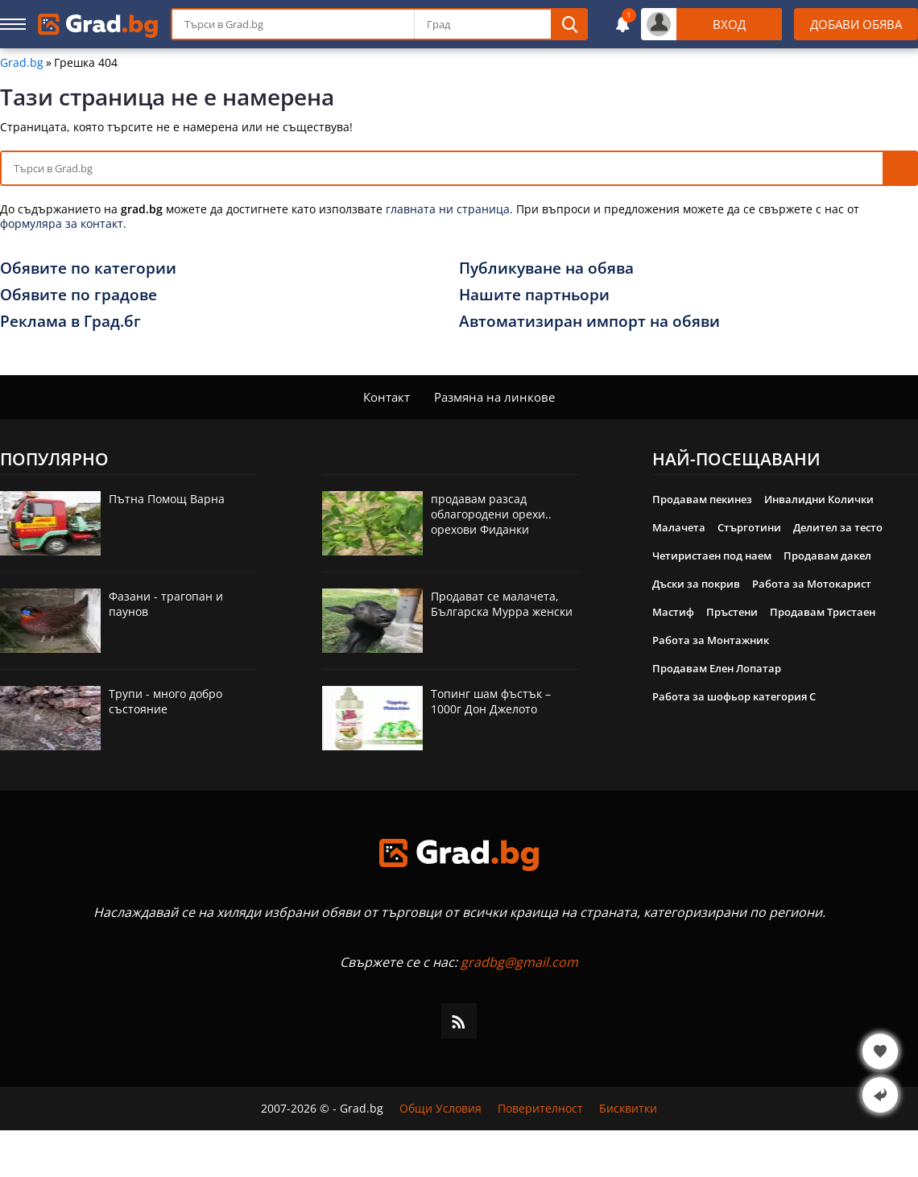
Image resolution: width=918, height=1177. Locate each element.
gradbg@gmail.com (519, 962)
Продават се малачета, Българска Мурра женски (502, 603)
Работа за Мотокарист (811, 583)
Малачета (678, 527)
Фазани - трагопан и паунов (166, 603)
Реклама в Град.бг (70, 321)
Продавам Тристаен (822, 612)
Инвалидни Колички (819, 499)
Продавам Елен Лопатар (716, 668)
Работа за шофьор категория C (734, 696)
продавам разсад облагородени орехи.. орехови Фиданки (491, 514)
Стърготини (749, 527)
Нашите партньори (534, 294)
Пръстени (732, 612)
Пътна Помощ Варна (167, 498)
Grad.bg (21, 62)
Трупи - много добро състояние (165, 701)
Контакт (386, 397)
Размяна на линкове (494, 397)
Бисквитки (628, 1108)
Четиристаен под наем (711, 555)
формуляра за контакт (61, 223)
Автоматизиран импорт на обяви (589, 321)
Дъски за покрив (696, 583)
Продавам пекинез (702, 499)
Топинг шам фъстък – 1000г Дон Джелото (491, 701)
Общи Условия (440, 1108)
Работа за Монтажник (710, 640)
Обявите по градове (78, 294)
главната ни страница (448, 209)
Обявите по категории (88, 268)
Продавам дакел (827, 555)
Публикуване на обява (546, 268)
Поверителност (540, 1108)
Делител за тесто (838, 527)
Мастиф (673, 612)
